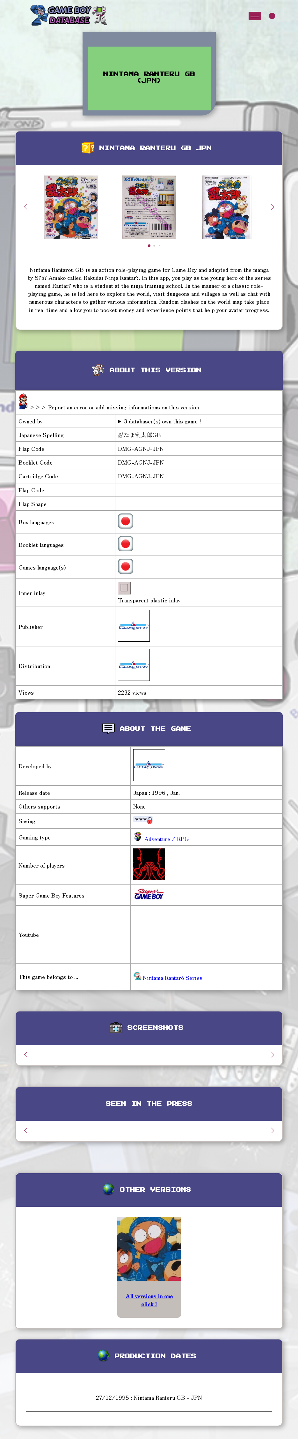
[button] (272, 206)
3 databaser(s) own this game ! (162, 421)
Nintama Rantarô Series (167, 977)
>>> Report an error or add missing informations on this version (114, 407)
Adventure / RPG (166, 838)
